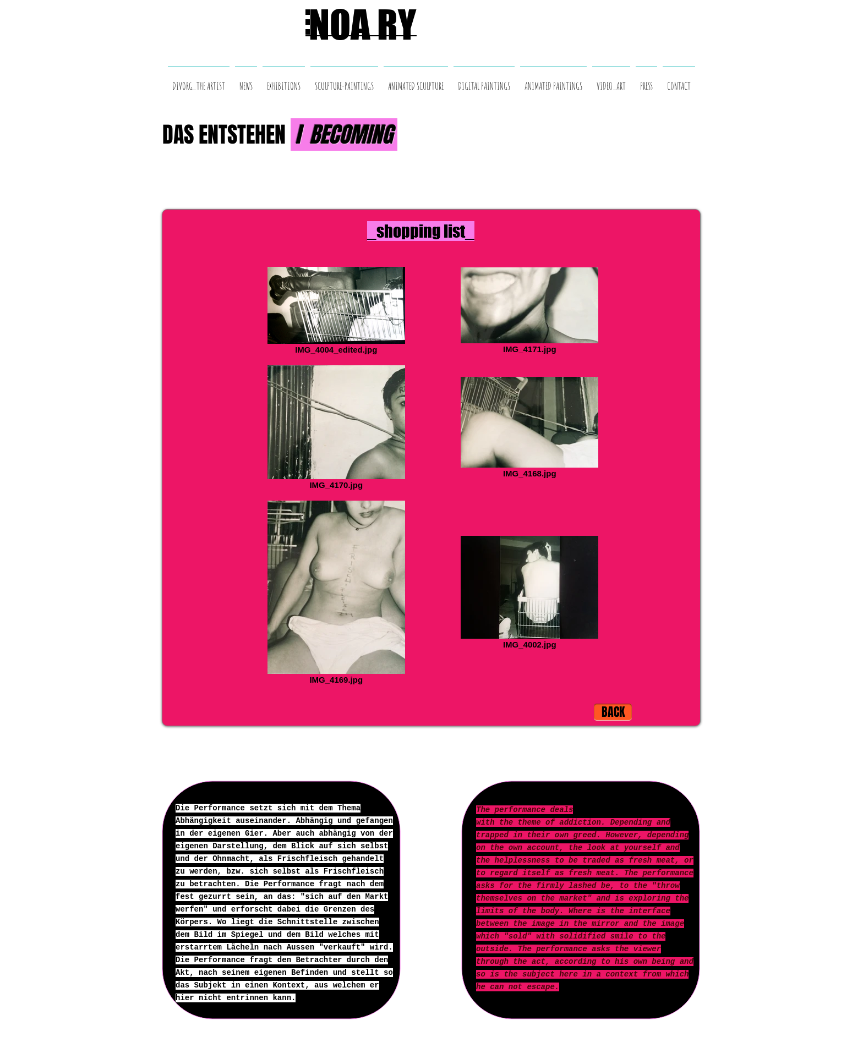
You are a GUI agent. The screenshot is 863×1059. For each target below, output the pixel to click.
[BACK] (613, 712)
